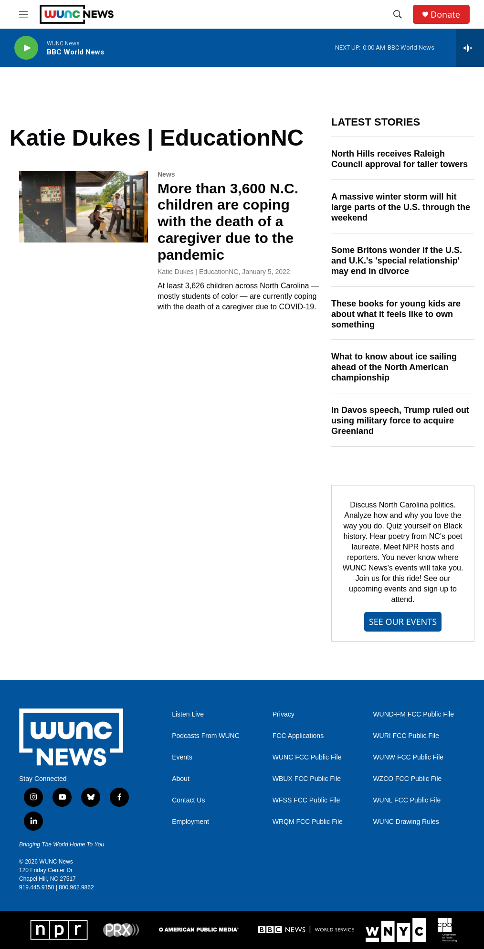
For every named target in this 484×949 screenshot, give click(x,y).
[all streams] (470, 48)
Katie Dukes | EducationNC (198, 271)
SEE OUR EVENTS (403, 621)
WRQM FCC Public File (308, 821)
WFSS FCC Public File (306, 800)
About (180, 778)
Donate (445, 15)
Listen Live (188, 714)
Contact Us (188, 800)
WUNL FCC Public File (407, 800)
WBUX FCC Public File (307, 778)
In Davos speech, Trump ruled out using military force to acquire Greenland (400, 420)
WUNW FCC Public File (408, 757)
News (166, 174)
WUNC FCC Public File (307, 757)
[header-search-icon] (398, 14)
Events (182, 757)
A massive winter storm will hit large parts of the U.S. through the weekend (400, 207)
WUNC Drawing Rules (406, 821)
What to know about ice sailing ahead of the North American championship (394, 367)
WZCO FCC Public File (407, 778)
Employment (190, 821)
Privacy (284, 714)
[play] (26, 47)
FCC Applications (298, 735)
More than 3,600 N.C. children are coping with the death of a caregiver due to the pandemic (228, 221)
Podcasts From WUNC (206, 735)
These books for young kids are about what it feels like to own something (396, 314)
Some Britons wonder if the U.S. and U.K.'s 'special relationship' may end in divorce (396, 260)
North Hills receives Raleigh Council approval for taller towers (399, 159)
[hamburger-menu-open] (23, 14)
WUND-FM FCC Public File (413, 714)
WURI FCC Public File (406, 735)
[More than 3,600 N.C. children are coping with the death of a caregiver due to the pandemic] (83, 207)
